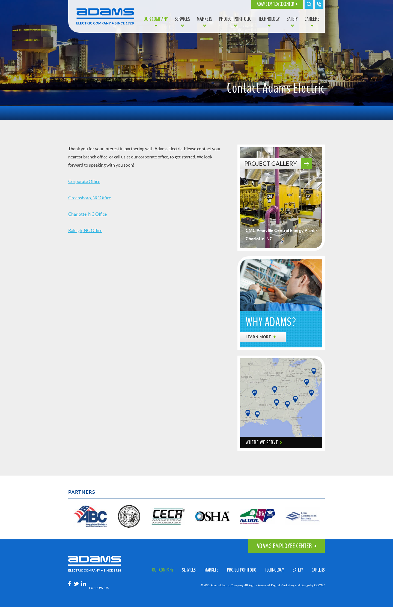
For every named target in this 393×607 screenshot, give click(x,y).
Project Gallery (270, 163)
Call (319, 4)
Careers (312, 19)
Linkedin (83, 583)
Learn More (258, 337)
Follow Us (99, 588)
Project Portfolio (235, 19)
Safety (292, 19)
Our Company (156, 19)
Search (309, 4)
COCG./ (319, 585)
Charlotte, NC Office (87, 214)
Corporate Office (84, 181)
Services (182, 19)
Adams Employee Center (275, 4)
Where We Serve (262, 442)
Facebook (69, 583)
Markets (204, 19)
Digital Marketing (282, 585)
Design (305, 585)
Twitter (76, 583)
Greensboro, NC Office (89, 197)
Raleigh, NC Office (85, 230)
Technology (269, 19)
